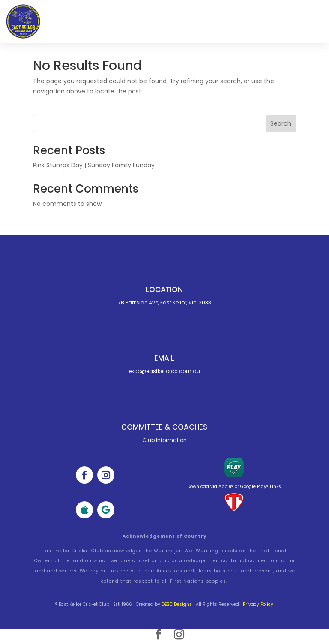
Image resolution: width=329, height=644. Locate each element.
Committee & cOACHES (164, 427)
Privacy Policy (258, 604)
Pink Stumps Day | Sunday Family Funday (94, 165)
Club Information (164, 440)
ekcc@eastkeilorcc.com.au (164, 371)
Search (280, 123)
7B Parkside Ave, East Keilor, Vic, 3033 (164, 302)
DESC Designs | (178, 604)
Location (164, 289)
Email (164, 358)
